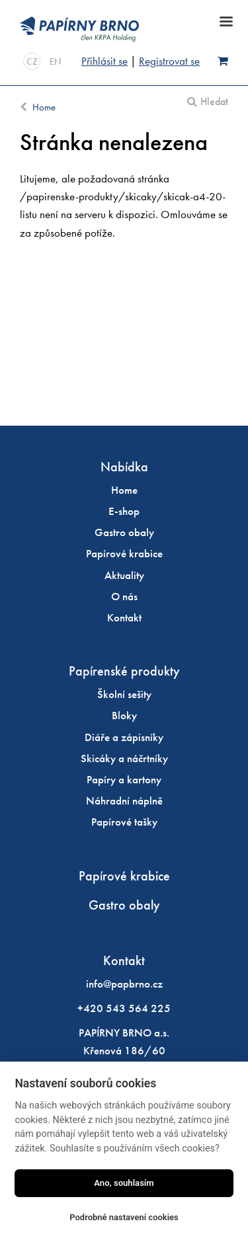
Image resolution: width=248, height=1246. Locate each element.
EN (55, 61)
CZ (32, 61)
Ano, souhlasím (124, 1183)
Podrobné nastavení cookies (124, 1217)
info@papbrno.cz (124, 983)
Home (44, 107)
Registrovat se (169, 61)
